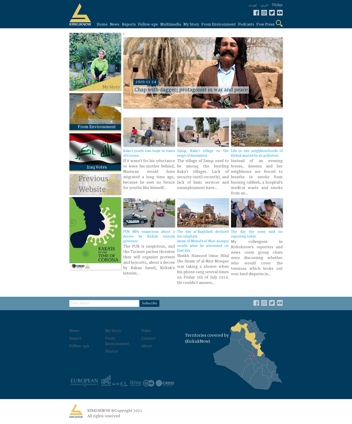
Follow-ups (79, 346)
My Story (113, 331)
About (146, 346)
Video (146, 331)
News (74, 331)
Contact (148, 338)
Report (75, 338)
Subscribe (149, 303)
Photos (111, 351)
